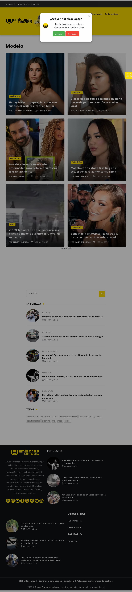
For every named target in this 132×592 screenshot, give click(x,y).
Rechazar (72, 34)
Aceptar (59, 34)
